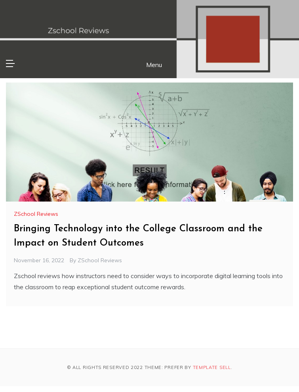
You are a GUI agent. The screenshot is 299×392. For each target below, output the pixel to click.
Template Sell (212, 367)
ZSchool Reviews (36, 213)
